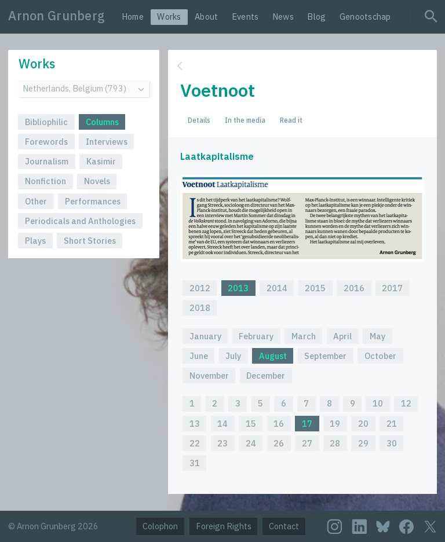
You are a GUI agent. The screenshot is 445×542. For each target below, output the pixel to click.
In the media (245, 119)
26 (278, 443)
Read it (291, 119)
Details (199, 119)
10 (378, 403)
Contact (284, 526)
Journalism (46, 161)
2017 (392, 288)
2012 (199, 288)
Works (169, 16)
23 (222, 443)
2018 (199, 307)
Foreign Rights (223, 526)
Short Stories (90, 240)
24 (251, 443)
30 (391, 443)
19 (335, 423)
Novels (97, 180)
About (206, 16)
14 (222, 423)
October (380, 355)
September (325, 355)
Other (36, 201)
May (377, 336)
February (256, 336)
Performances (93, 201)
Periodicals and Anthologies (80, 220)
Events (245, 16)
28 (335, 443)
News (283, 16)
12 (406, 403)
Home (133, 16)
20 (363, 423)
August (273, 355)
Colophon (160, 526)
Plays (35, 240)
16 (278, 423)
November (209, 375)
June (198, 355)
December (265, 375)
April (342, 336)
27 (307, 443)
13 (194, 423)
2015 (315, 288)
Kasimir (101, 161)
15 (251, 423)
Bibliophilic (46, 121)
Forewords (46, 141)
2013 (238, 288)
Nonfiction (45, 180)
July (233, 355)
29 (363, 443)
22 (194, 443)
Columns (102, 121)
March (303, 336)
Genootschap (365, 16)
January (205, 336)
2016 (354, 288)
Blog (316, 16)
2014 (277, 288)
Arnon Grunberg (56, 16)
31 (194, 462)
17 (307, 423)
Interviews (106, 141)
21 (391, 423)
